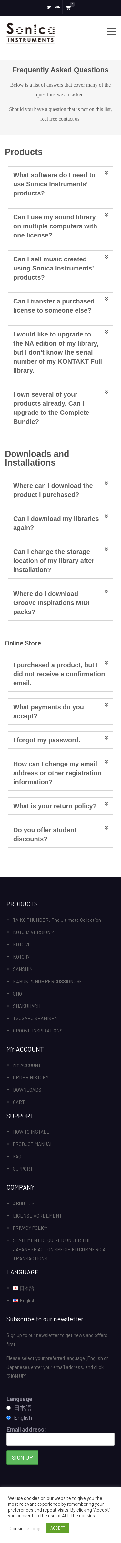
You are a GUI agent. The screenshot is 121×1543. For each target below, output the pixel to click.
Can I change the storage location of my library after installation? (53, 560)
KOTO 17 (21, 957)
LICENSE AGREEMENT (37, 1215)
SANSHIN (23, 969)
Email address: (60, 1436)
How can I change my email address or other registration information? (57, 773)
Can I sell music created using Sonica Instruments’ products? (53, 268)
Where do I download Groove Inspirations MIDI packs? (51, 602)
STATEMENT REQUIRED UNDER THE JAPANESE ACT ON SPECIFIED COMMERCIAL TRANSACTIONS (60, 1249)
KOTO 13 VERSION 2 (33, 932)
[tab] (60, 184)
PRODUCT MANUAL (33, 1144)
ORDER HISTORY (31, 1077)
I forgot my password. (46, 740)
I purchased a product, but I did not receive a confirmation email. (59, 674)
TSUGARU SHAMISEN (35, 1018)
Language (19, 1398)
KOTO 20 (22, 944)
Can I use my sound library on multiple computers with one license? (55, 226)
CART (19, 1102)
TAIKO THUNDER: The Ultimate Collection (57, 920)
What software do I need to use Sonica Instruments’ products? (54, 184)
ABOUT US (24, 1203)
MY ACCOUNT (27, 1065)
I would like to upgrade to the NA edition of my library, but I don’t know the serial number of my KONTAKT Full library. (57, 352)
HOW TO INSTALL (31, 1132)
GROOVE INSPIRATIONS (38, 1030)
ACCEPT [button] (57, 1528)
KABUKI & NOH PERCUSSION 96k (47, 981)
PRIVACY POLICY (30, 1228)
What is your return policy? (55, 806)
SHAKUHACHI (27, 1006)
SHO (17, 994)
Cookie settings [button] (26, 1528)
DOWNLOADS (27, 1090)
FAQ (17, 1156)
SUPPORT (23, 1169)
